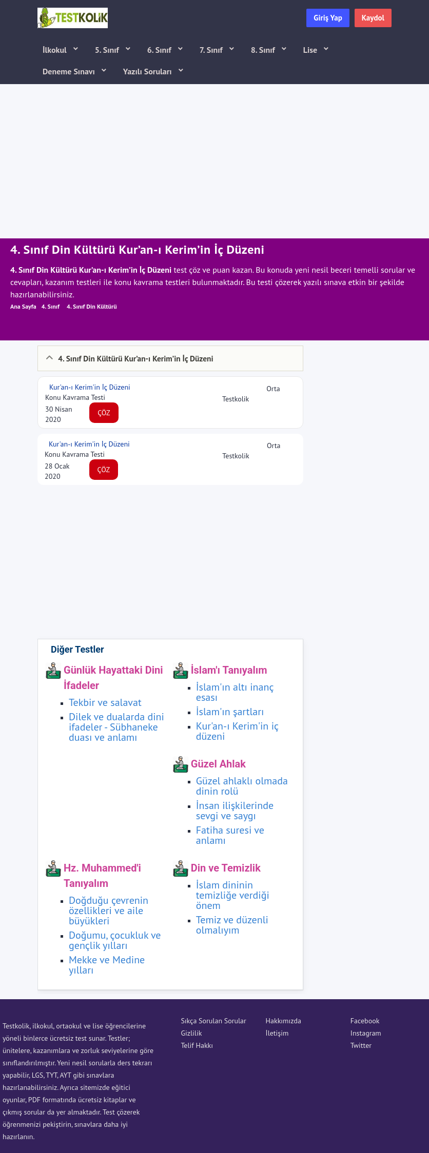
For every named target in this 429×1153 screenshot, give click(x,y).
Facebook (365, 1020)
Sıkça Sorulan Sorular (213, 1020)
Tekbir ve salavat (105, 702)
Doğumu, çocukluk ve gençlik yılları (115, 940)
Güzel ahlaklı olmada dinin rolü (242, 786)
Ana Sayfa (23, 306)
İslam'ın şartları (230, 711)
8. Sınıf (264, 50)
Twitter (361, 1045)
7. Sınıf (212, 50)
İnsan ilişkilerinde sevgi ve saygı (235, 810)
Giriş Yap (328, 18)
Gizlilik (191, 1033)
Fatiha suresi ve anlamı (230, 835)
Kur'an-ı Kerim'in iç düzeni (237, 731)
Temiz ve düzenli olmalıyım (232, 925)
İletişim (277, 1033)
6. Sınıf (160, 50)
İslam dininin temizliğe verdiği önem (232, 895)
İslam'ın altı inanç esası (235, 692)
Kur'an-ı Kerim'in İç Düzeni (88, 387)
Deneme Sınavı (70, 71)
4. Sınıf (51, 306)
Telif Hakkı (197, 1045)
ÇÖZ (104, 412)
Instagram (365, 1033)
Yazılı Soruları (148, 71)
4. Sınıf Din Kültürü (92, 306)
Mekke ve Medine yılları (107, 965)
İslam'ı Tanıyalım (229, 670)
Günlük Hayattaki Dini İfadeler (113, 678)
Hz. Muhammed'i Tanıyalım (102, 875)
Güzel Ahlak (218, 764)
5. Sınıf (108, 50)
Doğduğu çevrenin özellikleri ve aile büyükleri (108, 910)
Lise (311, 50)
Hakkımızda (283, 1020)
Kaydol (373, 18)
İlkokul (56, 50)
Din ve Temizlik (226, 868)
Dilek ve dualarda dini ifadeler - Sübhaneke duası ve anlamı (116, 727)
